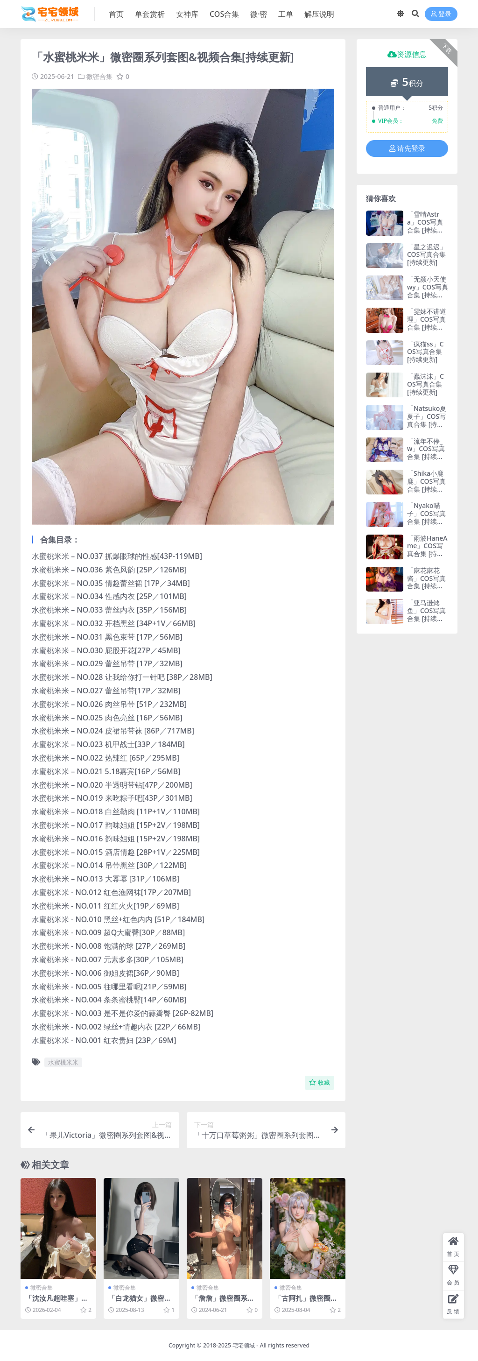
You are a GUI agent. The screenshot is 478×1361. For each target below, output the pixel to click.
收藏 (319, 1082)
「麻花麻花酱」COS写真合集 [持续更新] (426, 582)
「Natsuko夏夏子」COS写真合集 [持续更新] (426, 420)
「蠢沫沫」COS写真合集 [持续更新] (425, 384)
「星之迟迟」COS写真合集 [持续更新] (426, 254)
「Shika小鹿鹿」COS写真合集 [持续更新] (426, 485)
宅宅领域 (243, 1345)
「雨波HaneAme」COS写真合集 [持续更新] (427, 550)
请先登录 (407, 148)
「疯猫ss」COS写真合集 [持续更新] (425, 351)
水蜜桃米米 (63, 1062)
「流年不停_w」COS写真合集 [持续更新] (426, 453)
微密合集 (99, 76)
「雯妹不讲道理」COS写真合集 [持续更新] (426, 323)
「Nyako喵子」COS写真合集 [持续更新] (426, 517)
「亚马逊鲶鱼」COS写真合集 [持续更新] (426, 614)
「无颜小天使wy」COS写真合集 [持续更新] (427, 291)
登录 (441, 14)
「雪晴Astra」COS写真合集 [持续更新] (425, 226)
